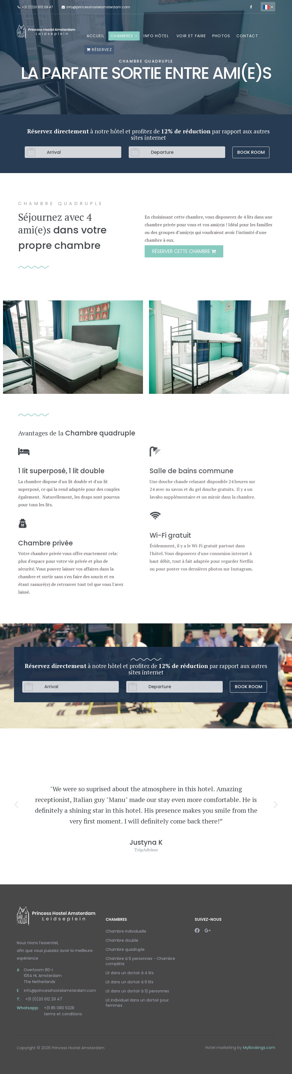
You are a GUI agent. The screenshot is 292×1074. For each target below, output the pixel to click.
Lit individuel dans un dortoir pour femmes (137, 1002)
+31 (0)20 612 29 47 (37, 7)
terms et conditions (63, 1014)
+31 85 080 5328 (59, 1008)
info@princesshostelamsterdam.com (98, 7)
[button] (16, 804)
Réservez (99, 49)
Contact (247, 36)
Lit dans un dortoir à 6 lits (129, 982)
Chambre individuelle (126, 931)
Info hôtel (156, 36)
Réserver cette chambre (186, 251)
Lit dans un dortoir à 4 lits (130, 973)
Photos (221, 36)
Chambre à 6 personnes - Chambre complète (140, 961)
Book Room (251, 152)
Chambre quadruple (125, 949)
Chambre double (122, 940)
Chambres (122, 36)
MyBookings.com (259, 1047)
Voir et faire (191, 36)
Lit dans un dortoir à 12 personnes (137, 991)
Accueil (95, 36)
